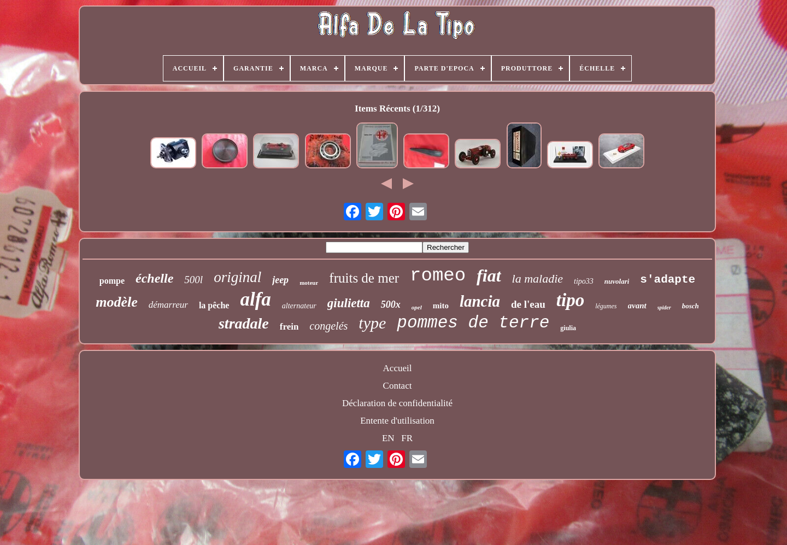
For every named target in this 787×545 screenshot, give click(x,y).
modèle (117, 302)
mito (441, 305)
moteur (308, 282)
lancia (480, 301)
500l (193, 279)
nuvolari (617, 281)
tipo (570, 300)
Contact (397, 385)
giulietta (348, 303)
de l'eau (528, 304)
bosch (690, 306)
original (237, 277)
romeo (438, 275)
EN (388, 438)
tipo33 (584, 281)
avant (637, 305)
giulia (568, 328)
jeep (280, 279)
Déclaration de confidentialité (397, 403)
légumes (605, 306)
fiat (489, 275)
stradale (244, 323)
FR (407, 438)
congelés (328, 326)
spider (664, 307)
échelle (154, 278)
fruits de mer (364, 278)
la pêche (214, 305)
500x (391, 304)
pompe (112, 280)
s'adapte (667, 279)
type (372, 323)
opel (417, 307)
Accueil (397, 368)
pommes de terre (473, 322)
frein (289, 326)
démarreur (168, 305)
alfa (255, 299)
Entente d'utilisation (397, 420)
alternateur (299, 306)
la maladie (537, 278)
